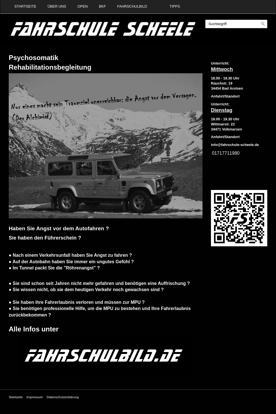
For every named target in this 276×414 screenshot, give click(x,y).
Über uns (57, 6)
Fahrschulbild (132, 6)
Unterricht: (220, 63)
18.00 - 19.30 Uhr (225, 78)
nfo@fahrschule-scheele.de (235, 145)
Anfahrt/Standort (225, 137)
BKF (102, 6)
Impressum (34, 397)
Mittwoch (222, 69)
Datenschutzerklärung (62, 397)
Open (82, 6)
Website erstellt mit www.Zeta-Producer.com (234, 397)
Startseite (25, 6)
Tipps (175, 6)
